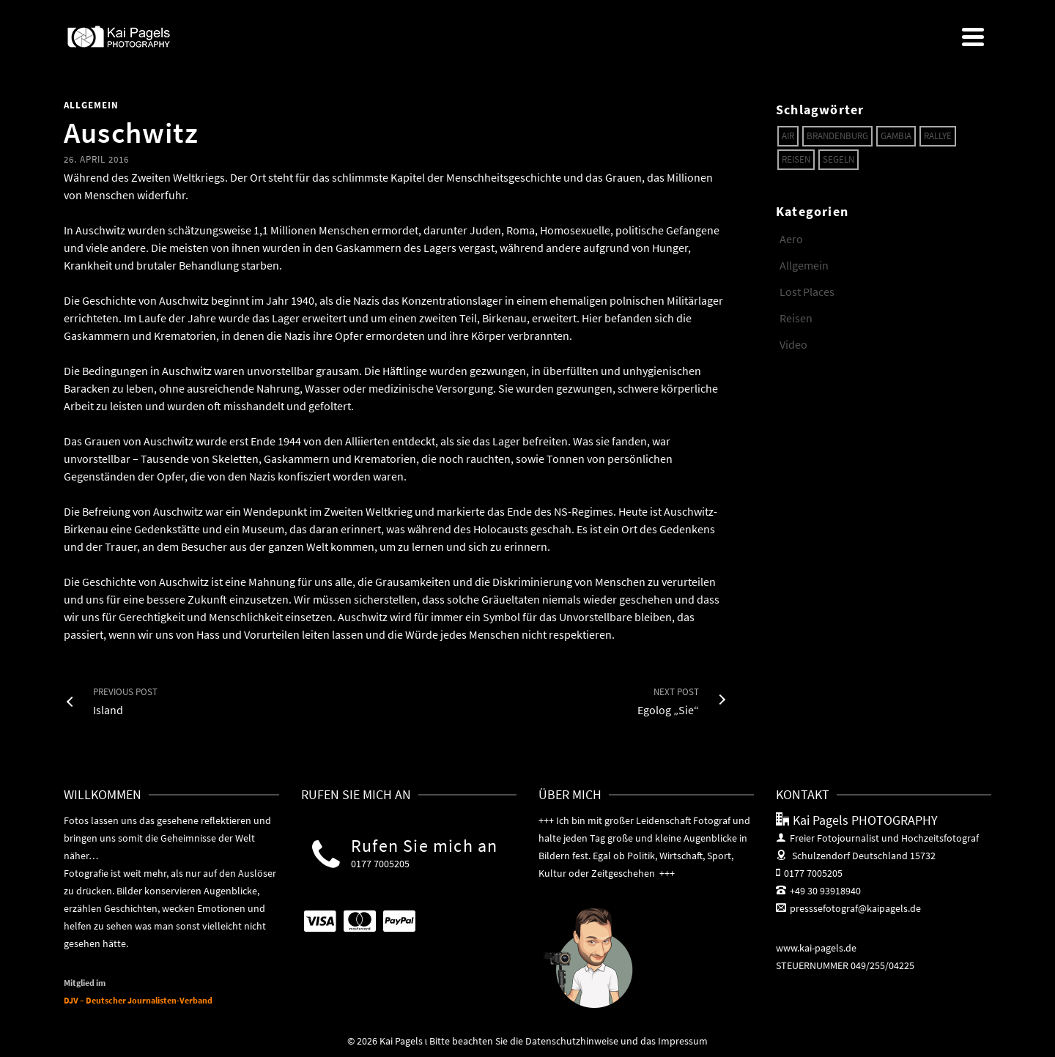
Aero (791, 238)
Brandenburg (837, 136)
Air (788, 136)
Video (793, 344)
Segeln (838, 159)
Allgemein (91, 105)
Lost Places (807, 291)
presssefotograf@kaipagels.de (848, 908)
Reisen (796, 159)
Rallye (938, 136)
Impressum (683, 1040)
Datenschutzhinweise (571, 1040)
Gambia (896, 136)
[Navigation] (973, 36)
